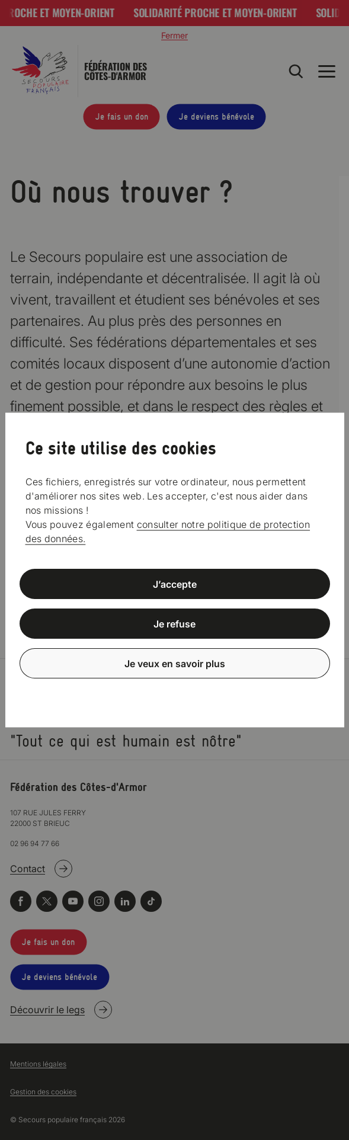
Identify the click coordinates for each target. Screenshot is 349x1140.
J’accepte (175, 584)
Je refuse (174, 624)
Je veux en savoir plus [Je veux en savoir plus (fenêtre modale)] (174, 663)
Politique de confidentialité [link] (175, 691)
